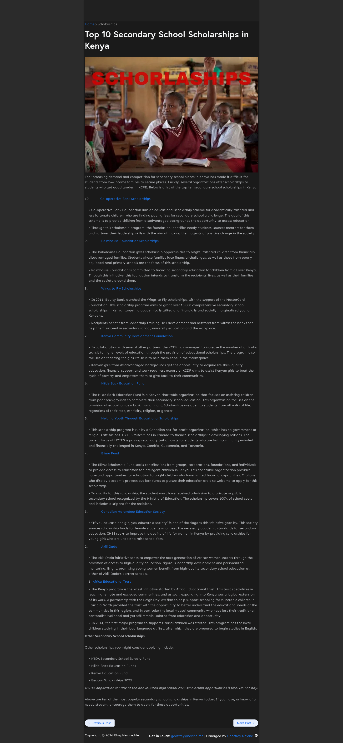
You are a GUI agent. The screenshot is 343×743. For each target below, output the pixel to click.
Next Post (244, 723)
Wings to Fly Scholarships (121, 288)
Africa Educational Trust (112, 582)
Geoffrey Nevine (242, 736)
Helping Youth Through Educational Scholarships (140, 418)
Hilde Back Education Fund (123, 383)
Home (90, 24)
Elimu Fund (110, 453)
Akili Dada (109, 547)
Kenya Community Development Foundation (137, 336)
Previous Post (101, 723)
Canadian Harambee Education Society (133, 512)
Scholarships (107, 24)
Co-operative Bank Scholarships (125, 199)
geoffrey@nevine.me (187, 736)
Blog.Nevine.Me (126, 735)
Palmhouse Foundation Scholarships (130, 241)
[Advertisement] (171, 10)
